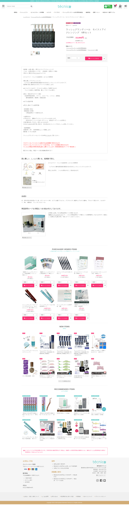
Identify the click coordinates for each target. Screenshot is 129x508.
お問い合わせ (54, 500)
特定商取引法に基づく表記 (67, 500)
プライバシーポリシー (100, 500)
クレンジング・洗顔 (93, 53)
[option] (43, 39)
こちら (37, 77)
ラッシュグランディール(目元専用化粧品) (41, 20)
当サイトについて (88, 500)
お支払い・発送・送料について (31, 500)
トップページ (26, 20)
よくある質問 (45, 500)
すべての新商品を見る (65, 385)
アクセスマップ (101, 479)
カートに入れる (94, 62)
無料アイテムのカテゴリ (56, 218)
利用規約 (78, 500)
